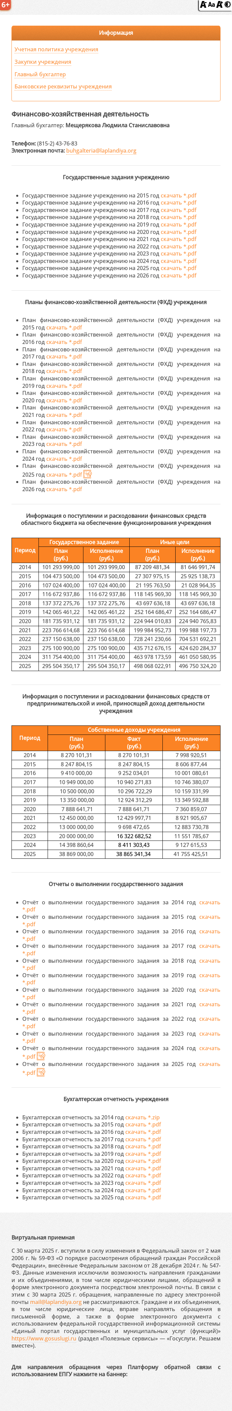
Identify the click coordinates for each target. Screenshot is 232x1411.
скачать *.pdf (179, 195)
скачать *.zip (142, 1117)
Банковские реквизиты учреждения (63, 86)
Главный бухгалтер (40, 74)
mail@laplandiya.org (56, 1302)
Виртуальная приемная (43, 1237)
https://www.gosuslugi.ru (43, 1338)
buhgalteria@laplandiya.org (101, 150)
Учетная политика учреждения (56, 49)
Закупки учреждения (43, 61)
